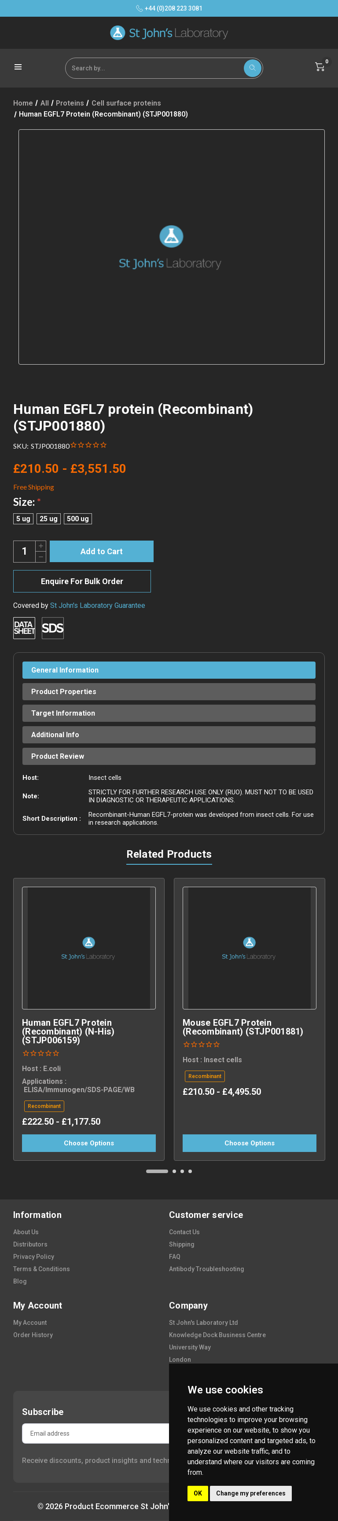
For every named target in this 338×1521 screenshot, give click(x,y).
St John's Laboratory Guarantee (97, 605)
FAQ (174, 1256)
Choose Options (89, 1143)
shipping (182, 1244)
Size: (27, 501)
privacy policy (33, 1256)
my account (30, 1322)
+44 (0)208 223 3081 (169, 8)
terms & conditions (41, 1268)
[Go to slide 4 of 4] (190, 1171)
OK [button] (198, 1493)
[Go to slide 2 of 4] (174, 1171)
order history (33, 1334)
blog (20, 1281)
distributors (30, 1244)
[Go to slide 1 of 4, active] (157, 1171)
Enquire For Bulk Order (82, 581)
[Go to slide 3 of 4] (182, 1171)
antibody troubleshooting (206, 1268)
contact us (184, 1232)
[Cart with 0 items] (320, 67)
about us (26, 1232)
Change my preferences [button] (251, 1493)
